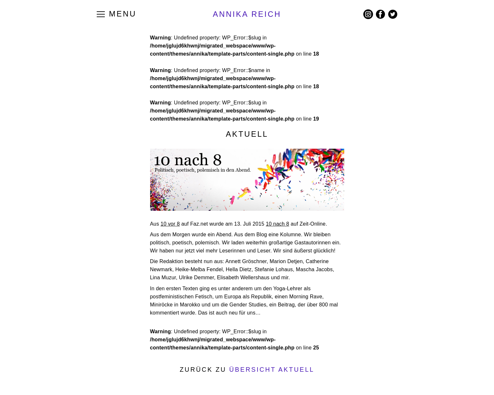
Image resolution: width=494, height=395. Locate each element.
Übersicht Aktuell (271, 369)
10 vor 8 (170, 224)
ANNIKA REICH (247, 14)
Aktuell (247, 134)
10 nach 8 (277, 224)
